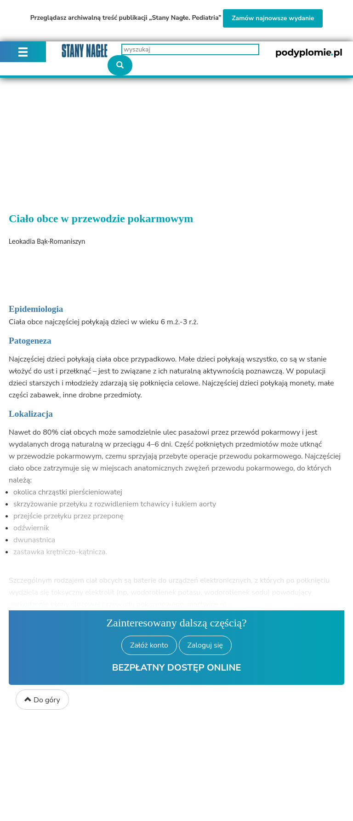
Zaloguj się (205, 645)
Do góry (42, 700)
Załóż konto (149, 645)
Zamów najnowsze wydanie (273, 18)
